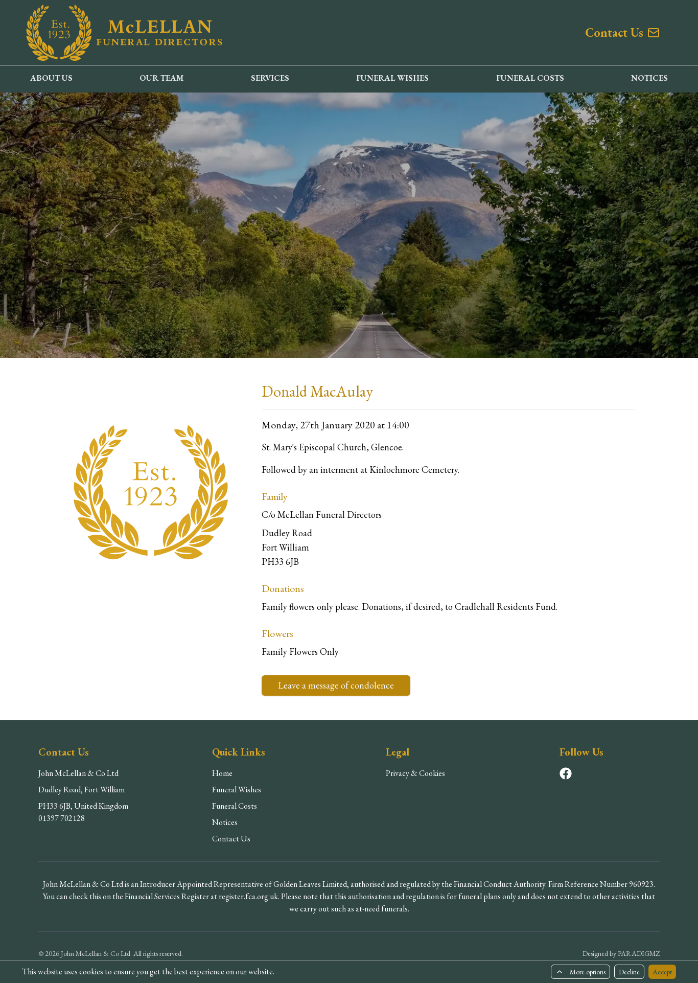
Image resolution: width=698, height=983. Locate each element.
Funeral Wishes (236, 789)
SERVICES (270, 78)
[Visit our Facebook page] (566, 773)
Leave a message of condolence (336, 685)
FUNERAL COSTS (530, 78)
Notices (225, 822)
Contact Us (231, 838)
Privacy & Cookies (415, 773)
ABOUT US (51, 78)
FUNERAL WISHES (392, 78)
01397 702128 (61, 818)
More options (580, 971)
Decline (629, 971)
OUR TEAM (161, 78)
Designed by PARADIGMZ (621, 953)
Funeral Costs (234, 806)
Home (222, 773)
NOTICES (649, 78)
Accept (662, 971)
